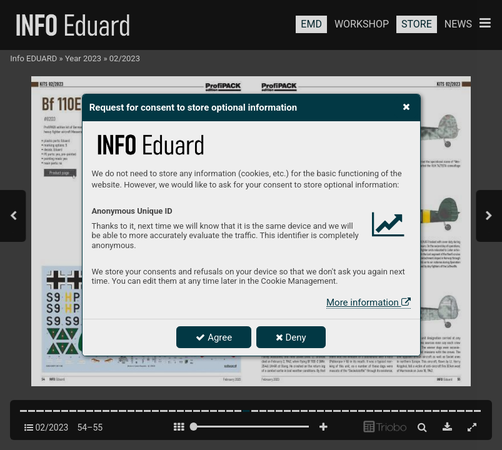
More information (368, 302)
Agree (214, 337)
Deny (291, 337)
